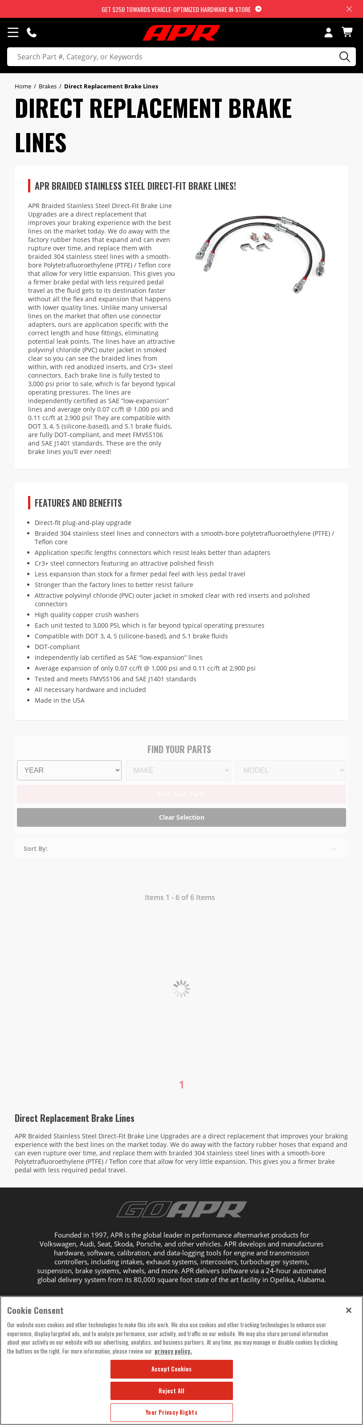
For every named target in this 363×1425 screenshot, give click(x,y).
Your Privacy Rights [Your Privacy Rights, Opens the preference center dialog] (171, 1412)
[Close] (349, 1310)
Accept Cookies (171, 1368)
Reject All (171, 1390)
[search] (181, 56)
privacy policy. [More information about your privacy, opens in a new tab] (173, 1350)
